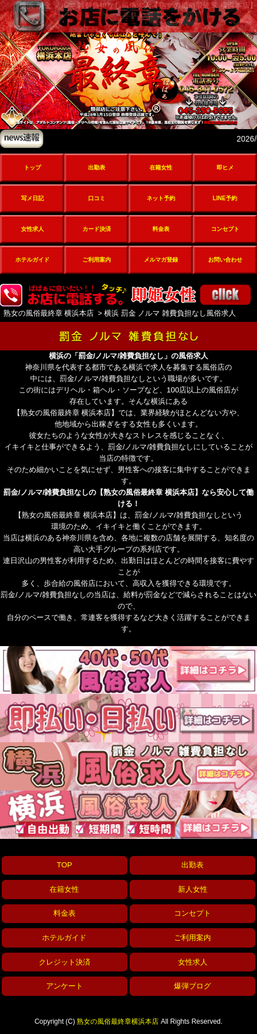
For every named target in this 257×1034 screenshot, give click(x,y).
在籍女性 (161, 167)
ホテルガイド (32, 260)
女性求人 (32, 229)
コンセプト (225, 229)
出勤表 (96, 167)
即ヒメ (225, 167)
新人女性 (193, 889)
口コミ (96, 198)
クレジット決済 (64, 962)
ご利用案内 (96, 260)
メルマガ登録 (161, 260)
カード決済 (96, 229)
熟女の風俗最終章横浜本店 (118, 1021)
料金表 (160, 229)
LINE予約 (225, 198)
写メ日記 (32, 198)
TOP (64, 865)
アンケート (64, 986)
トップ (32, 167)
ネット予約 (161, 198)
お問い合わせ (225, 260)
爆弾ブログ (192, 986)
